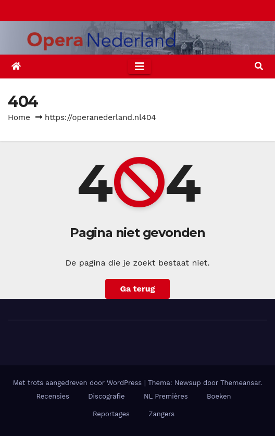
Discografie (106, 396)
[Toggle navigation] (139, 66)
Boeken (219, 396)
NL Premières (166, 396)
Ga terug (137, 289)
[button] (259, 66)
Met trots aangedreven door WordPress (78, 383)
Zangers (161, 414)
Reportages (111, 414)
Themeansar (240, 383)
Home (19, 117)
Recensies (52, 396)
